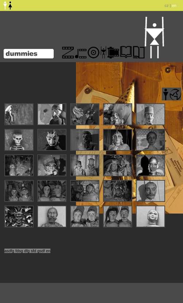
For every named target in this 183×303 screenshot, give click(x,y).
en (174, 5)
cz (167, 5)
